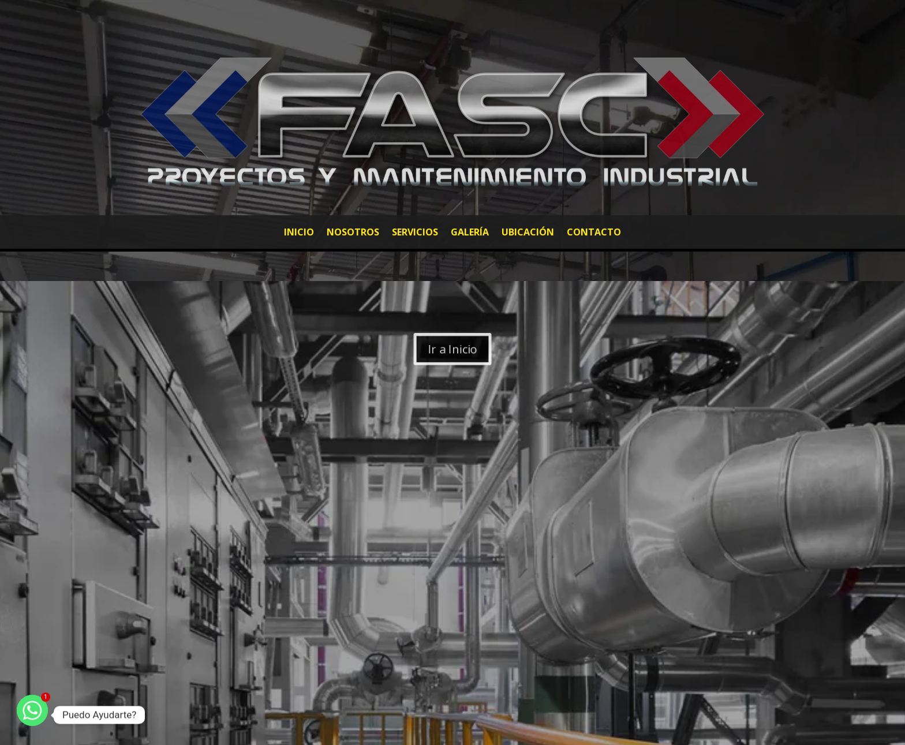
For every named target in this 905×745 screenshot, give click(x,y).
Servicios (415, 233)
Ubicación (528, 233)
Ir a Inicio (452, 349)
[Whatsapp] (32, 715)
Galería (470, 233)
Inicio (299, 233)
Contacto (594, 233)
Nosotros (353, 233)
